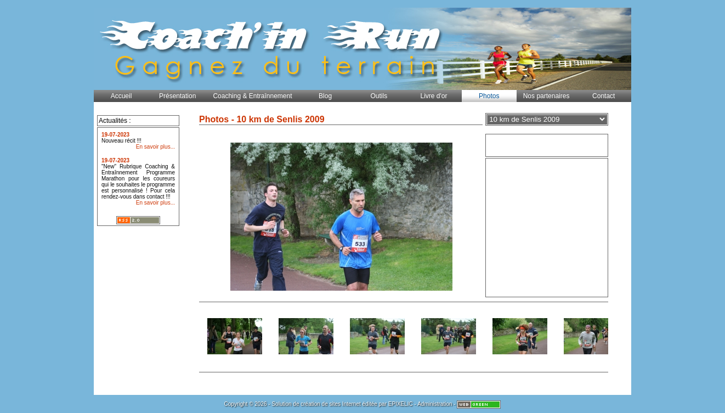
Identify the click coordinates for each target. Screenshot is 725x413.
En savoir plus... (155, 147)
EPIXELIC (400, 404)
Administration (434, 404)
